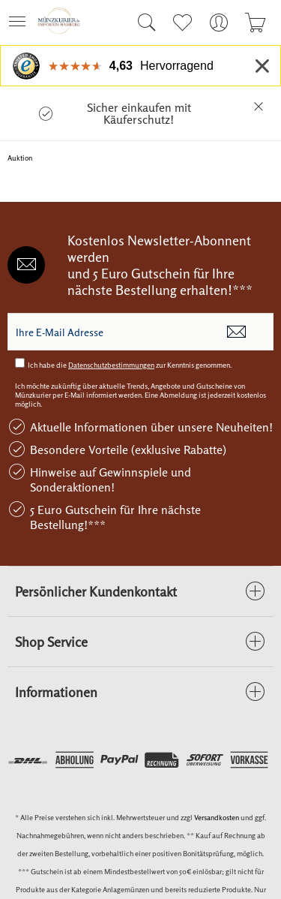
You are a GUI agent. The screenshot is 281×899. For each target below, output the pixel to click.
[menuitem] (21, 23)
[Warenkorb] (255, 23)
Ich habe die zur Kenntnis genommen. (130, 364)
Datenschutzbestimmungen (111, 364)
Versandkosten (216, 817)
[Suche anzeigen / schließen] (143, 23)
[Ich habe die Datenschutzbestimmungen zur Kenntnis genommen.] (20, 363)
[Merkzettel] (182, 23)
